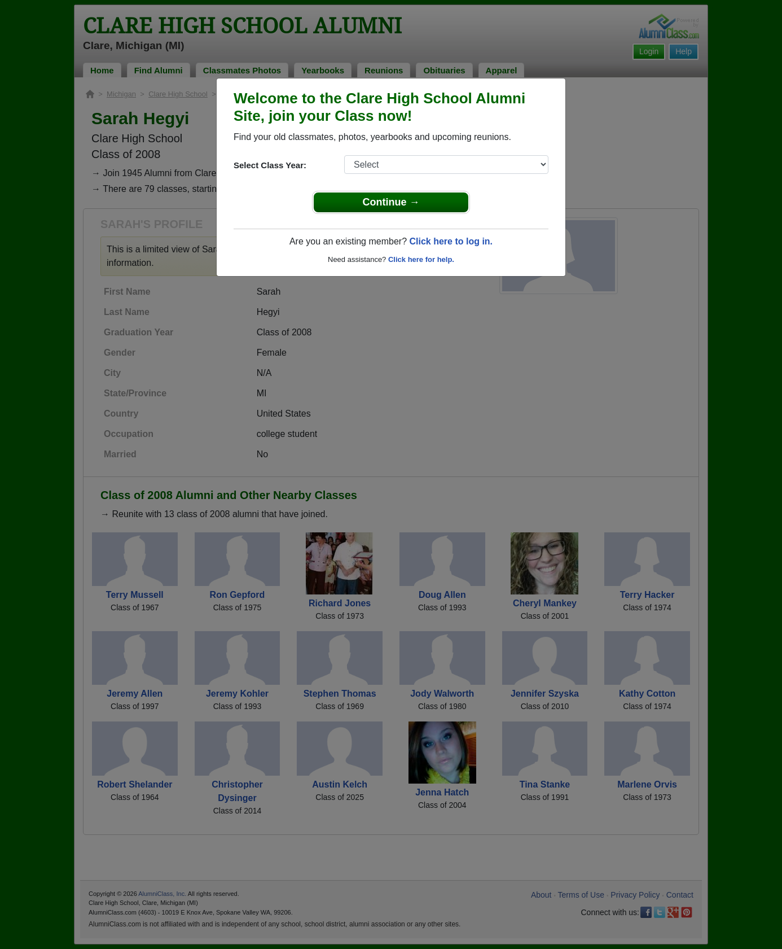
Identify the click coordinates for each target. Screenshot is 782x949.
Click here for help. (421, 259)
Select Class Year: (270, 165)
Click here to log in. (451, 241)
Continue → (391, 202)
